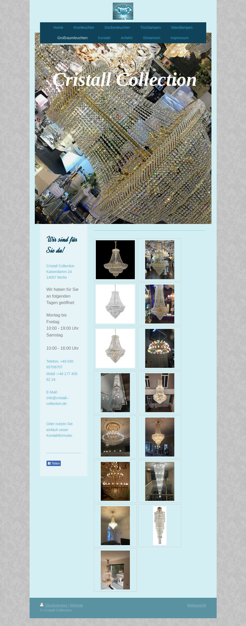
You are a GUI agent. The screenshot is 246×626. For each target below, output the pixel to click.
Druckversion (54, 605)
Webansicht (196, 605)
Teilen (54, 463)
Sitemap (76, 605)
